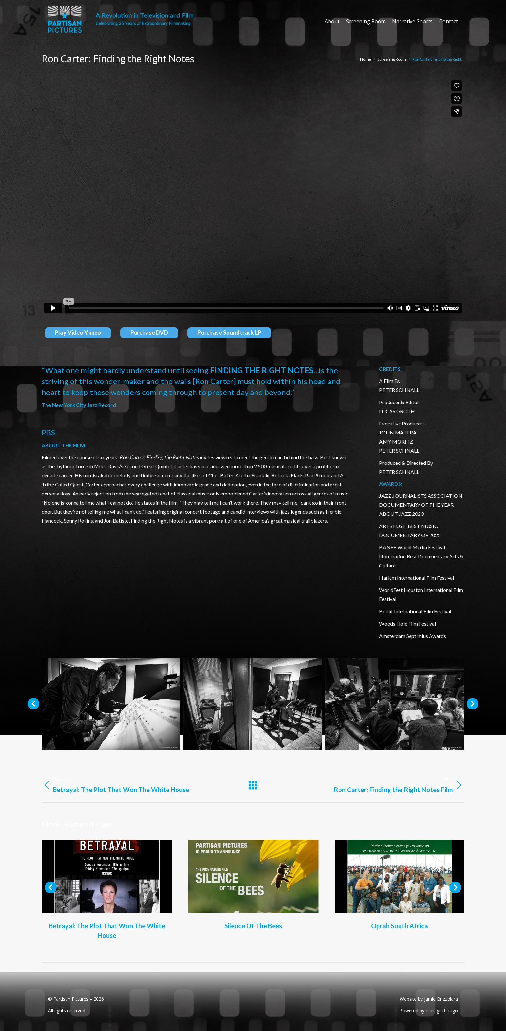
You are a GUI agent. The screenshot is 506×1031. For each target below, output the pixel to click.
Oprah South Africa (399, 926)
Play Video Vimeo (78, 332)
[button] (33, 703)
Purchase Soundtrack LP (229, 332)
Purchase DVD (149, 332)
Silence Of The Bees (253, 926)
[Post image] (107, 876)
